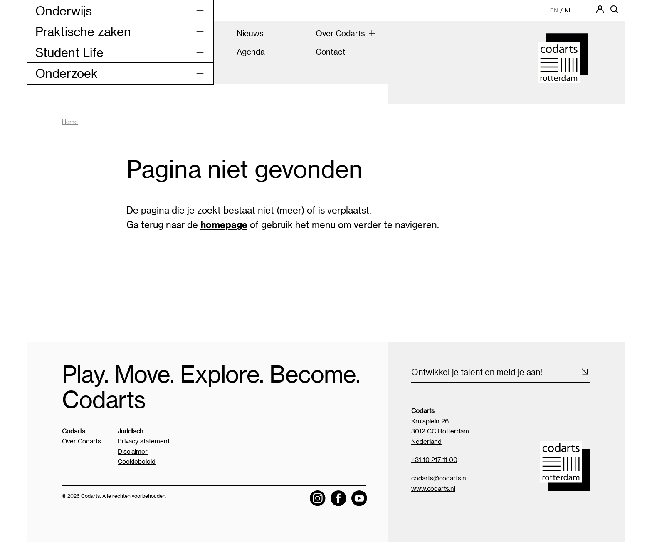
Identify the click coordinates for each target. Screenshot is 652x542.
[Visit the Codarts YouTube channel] (359, 498)
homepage (223, 224)
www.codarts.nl (433, 488)
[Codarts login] (600, 12)
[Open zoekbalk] (614, 12)
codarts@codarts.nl (439, 478)
